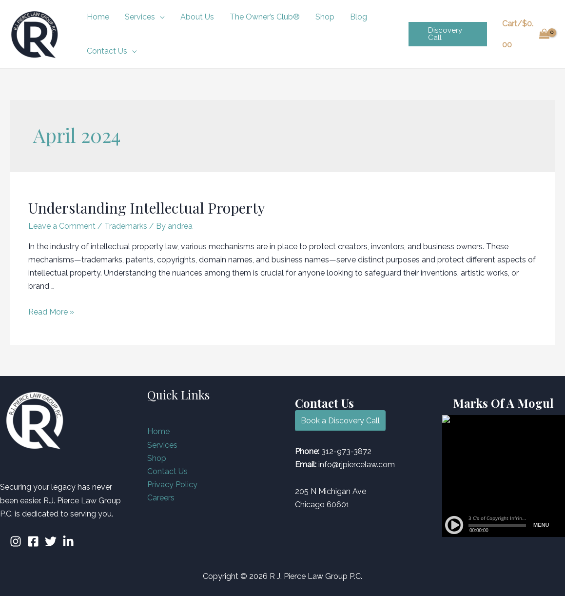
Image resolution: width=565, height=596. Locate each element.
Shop (156, 458)
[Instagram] (15, 541)
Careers (161, 497)
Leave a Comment (62, 226)
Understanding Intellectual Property (146, 208)
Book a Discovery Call (340, 420)
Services (162, 445)
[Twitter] (51, 541)
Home (158, 431)
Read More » (51, 312)
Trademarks (125, 226)
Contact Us (167, 471)
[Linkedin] (68, 541)
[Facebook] (33, 541)
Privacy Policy (172, 484)
